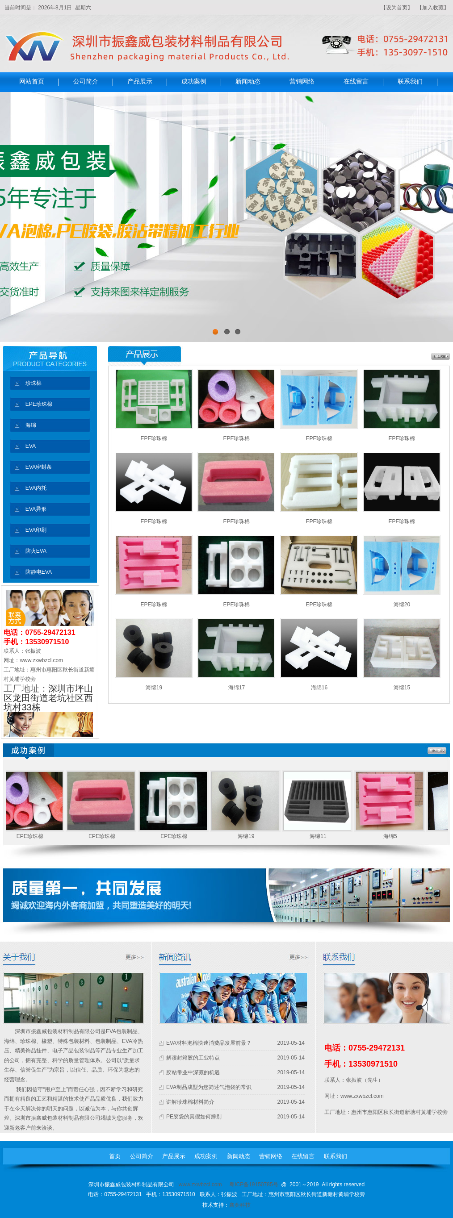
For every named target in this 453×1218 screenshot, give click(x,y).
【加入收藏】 (433, 7)
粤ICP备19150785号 (253, 1184)
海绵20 (402, 604)
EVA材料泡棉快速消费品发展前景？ (209, 1043)
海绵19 (154, 687)
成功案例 (193, 82)
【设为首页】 (397, 7)
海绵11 (320, 836)
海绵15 (402, 687)
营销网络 (302, 82)
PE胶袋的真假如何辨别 (194, 1117)
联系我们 (410, 82)
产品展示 (139, 82)
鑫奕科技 (240, 1205)
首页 (115, 1156)
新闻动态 (247, 82)
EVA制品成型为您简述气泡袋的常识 (209, 1087)
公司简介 (85, 82)
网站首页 (31, 82)
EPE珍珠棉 (153, 438)
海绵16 (319, 687)
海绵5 (392, 836)
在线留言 (356, 82)
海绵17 (236, 687)
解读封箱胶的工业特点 (193, 1058)
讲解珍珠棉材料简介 (190, 1102)
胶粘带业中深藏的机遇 (193, 1072)
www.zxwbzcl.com (200, 1184)
